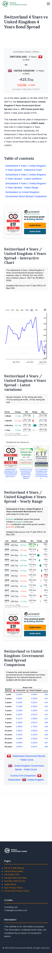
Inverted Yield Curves (14, 917)
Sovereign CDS (11, 910)
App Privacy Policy (13, 923)
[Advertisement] (26, 39)
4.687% (34, 759)
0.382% (19, 767)
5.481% (34, 783)
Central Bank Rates (13, 907)
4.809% (34, 767)
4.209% (34, 735)
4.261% (34, 739)
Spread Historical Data (15, 914)
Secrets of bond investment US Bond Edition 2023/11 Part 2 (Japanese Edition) (26, 509)
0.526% (19, 771)
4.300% (34, 742)
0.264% (19, 751)
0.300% (19, 759)
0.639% (19, 779)
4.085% (34, 730)
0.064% (19, 735)
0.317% (19, 755)
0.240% (19, 730)
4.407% (34, 751)
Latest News (10, 920)
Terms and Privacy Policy (16, 927)
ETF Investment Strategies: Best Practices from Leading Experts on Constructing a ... (41, 509)
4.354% (34, 747)
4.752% (34, 763)
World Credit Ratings (14, 904)
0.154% (19, 739)
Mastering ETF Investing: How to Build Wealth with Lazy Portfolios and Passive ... (10, 508)
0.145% (19, 742)
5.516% (34, 779)
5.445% (34, 775)
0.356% (19, 763)
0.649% (19, 775)
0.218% (19, 747)
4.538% (34, 755)
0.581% (19, 783)
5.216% (34, 771)
